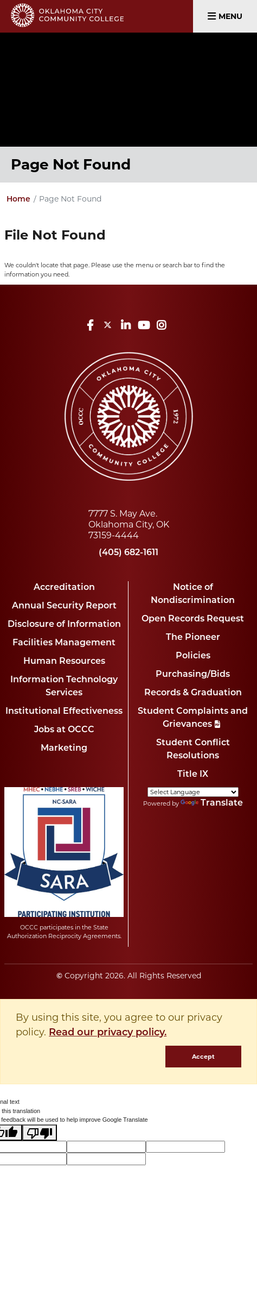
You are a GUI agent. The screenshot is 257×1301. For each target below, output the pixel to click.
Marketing (64, 748)
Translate (212, 803)
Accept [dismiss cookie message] (203, 1056)
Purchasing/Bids (193, 674)
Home (18, 200)
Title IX (192, 774)
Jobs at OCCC (64, 730)
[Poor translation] (39, 1132)
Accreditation (64, 587)
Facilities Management (63, 643)
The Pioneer (193, 637)
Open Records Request (193, 619)
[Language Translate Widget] (193, 792)
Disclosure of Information (64, 624)
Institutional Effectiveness (64, 711)
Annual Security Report (64, 606)
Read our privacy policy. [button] (107, 1033)
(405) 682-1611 (128, 553)
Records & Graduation (193, 693)
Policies (193, 656)
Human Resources (64, 661)
